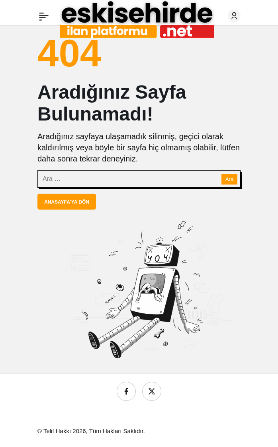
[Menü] (43, 16)
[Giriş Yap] (234, 16)
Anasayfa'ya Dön (66, 202)
